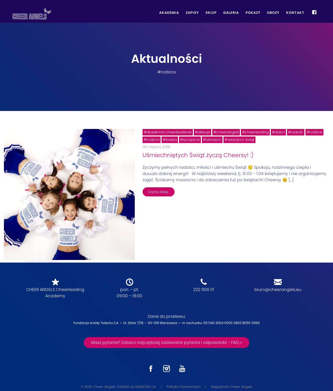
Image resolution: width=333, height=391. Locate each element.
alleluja (204, 132)
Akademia (169, 12)
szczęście (191, 139)
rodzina (152, 139)
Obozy (273, 12)
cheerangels (227, 132)
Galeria (231, 12)
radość (297, 132)
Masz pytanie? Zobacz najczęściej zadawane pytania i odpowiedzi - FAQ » (166, 342)
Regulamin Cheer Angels (231, 386)
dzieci (280, 132)
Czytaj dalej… (158, 191)
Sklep (211, 12)
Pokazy (253, 12)
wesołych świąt (240, 139)
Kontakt (295, 12)
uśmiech (213, 139)
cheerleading (257, 132)
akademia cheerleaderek (169, 132)
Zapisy (192, 12)
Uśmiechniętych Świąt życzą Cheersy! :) (198, 155)
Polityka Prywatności (183, 386)
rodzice (315, 132)
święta (171, 139)
